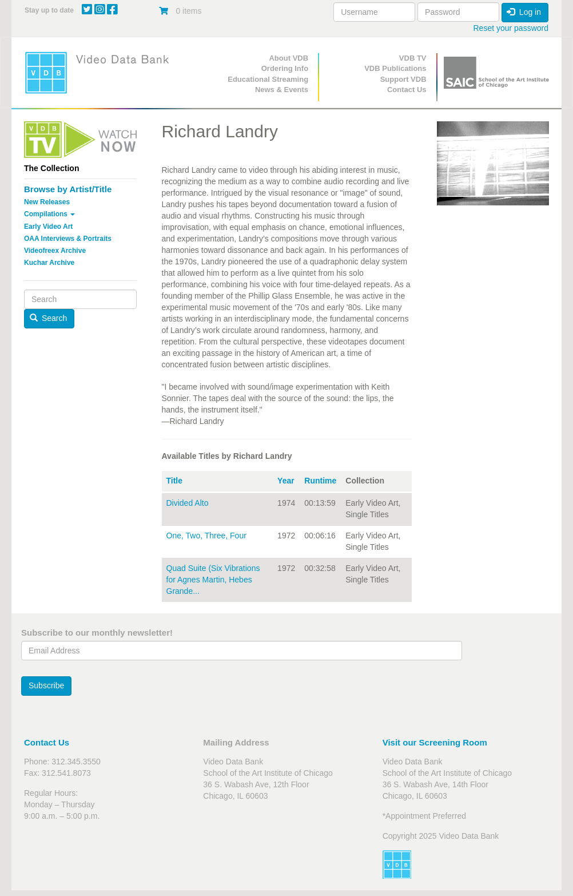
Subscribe (46, 685)
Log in (524, 12)
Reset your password (510, 28)
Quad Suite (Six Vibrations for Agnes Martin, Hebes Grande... (213, 580)
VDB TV (413, 58)
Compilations (49, 214)
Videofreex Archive (55, 251)
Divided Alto (187, 503)
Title (174, 480)
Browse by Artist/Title (68, 189)
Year (286, 480)
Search (48, 318)
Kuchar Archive (49, 263)
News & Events (281, 89)
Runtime (320, 480)
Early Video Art (48, 227)
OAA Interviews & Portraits (68, 239)
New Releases (47, 202)
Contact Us (407, 89)
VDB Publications (395, 68)
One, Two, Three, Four (206, 535)
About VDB (288, 58)
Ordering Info (284, 68)
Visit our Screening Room (435, 742)
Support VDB (403, 79)
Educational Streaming (268, 79)
